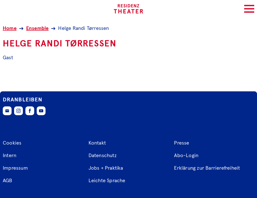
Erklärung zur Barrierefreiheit (207, 168)
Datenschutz (103, 155)
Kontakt (97, 143)
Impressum (15, 168)
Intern (9, 155)
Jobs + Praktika (106, 168)
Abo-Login (186, 155)
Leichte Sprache (107, 180)
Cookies (12, 143)
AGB (7, 180)
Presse (181, 143)
